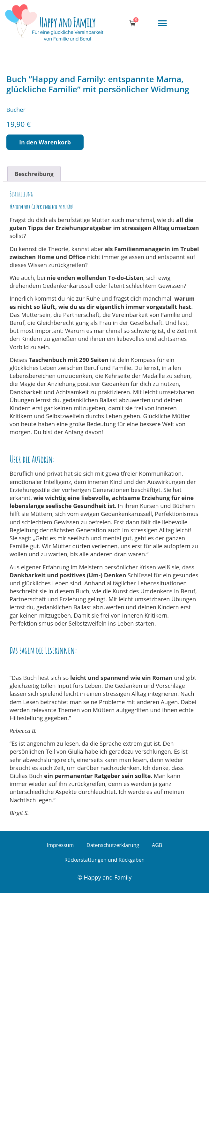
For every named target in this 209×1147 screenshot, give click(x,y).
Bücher (16, 363)
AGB (157, 1099)
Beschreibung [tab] (34, 428)
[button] (162, 23)
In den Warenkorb (45, 396)
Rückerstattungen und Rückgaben (104, 1113)
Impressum (60, 1099)
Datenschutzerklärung (112, 1099)
